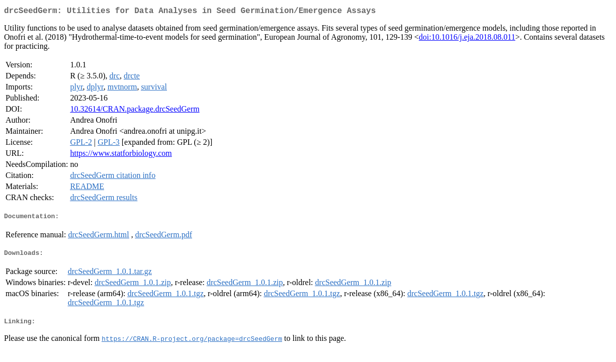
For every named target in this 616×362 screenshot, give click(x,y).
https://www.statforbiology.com (120, 155)
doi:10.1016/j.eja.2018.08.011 (467, 39)
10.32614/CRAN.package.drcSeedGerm (134, 111)
